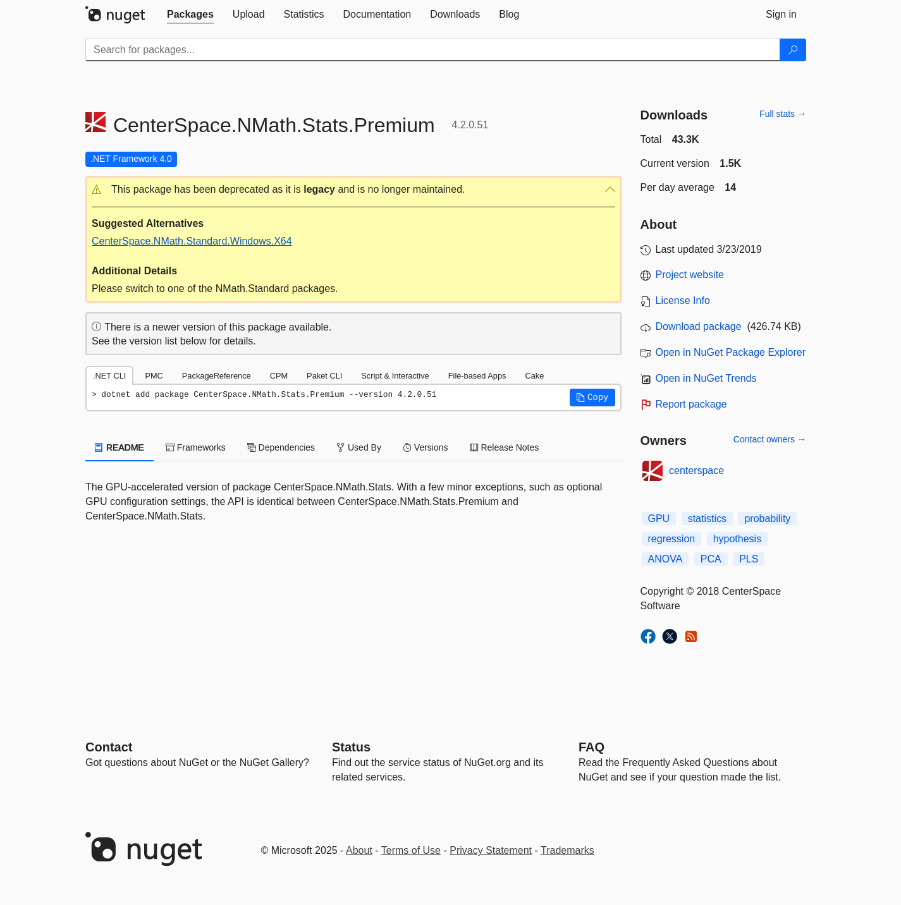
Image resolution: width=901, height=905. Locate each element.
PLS (748, 559)
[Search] (793, 50)
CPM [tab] (279, 375)
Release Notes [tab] (504, 447)
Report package (691, 404)
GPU (659, 518)
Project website (690, 274)
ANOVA (665, 559)
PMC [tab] (153, 375)
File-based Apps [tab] (477, 375)
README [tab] (119, 447)
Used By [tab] (358, 447)
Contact (108, 747)
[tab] (190, 14)
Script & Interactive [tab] (395, 375)
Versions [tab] (425, 447)
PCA (711, 559)
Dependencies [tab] (281, 447)
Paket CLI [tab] (324, 375)
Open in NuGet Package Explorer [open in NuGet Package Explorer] (731, 352)
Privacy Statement (491, 850)
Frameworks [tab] (196, 447)
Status (351, 747)
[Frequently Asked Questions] (591, 747)
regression (672, 538)
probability (767, 518)
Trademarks (567, 850)
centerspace (696, 470)
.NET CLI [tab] (109, 375)
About (359, 850)
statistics (707, 518)
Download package (699, 326)
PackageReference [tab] (216, 375)
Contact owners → (769, 439)
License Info (683, 300)
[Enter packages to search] (432, 50)
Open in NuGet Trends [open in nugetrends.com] (706, 378)
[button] (353, 190)
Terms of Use (411, 850)
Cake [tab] (534, 375)
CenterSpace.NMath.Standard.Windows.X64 (192, 241)
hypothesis (737, 538)
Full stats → (782, 114)
